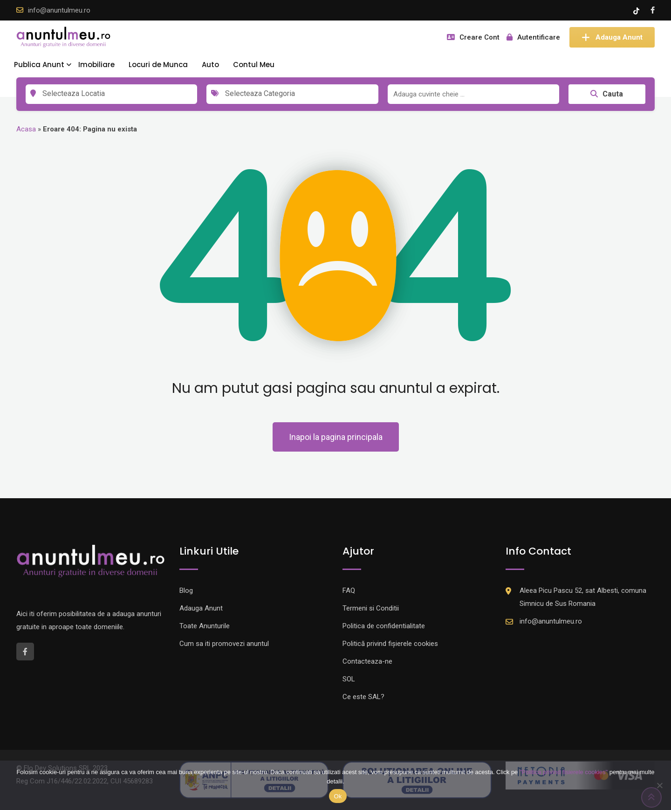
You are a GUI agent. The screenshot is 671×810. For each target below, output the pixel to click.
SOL (348, 679)
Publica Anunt (39, 64)
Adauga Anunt (612, 37)
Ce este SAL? (363, 697)
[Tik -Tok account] (637, 10)
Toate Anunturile (204, 626)
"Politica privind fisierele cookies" (564, 772)
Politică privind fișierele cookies (390, 643)
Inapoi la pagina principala (336, 437)
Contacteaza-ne (367, 661)
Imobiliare (96, 64)
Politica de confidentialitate (383, 626)
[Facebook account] (652, 10)
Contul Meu (253, 64)
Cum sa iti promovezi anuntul (224, 643)
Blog (186, 590)
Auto (210, 64)
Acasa (26, 129)
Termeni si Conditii (370, 608)
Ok (338, 796)
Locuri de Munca (158, 64)
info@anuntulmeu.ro (59, 10)
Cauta (606, 93)
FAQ (348, 590)
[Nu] (659, 785)
